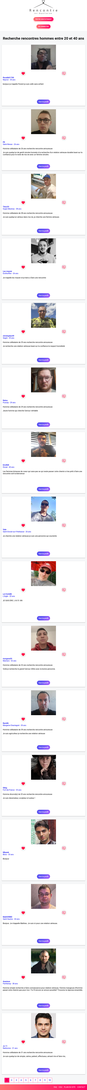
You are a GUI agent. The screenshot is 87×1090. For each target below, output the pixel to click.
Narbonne (7, 1048)
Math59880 (7, 917)
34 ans (17, 919)
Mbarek (6, 852)
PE (4, 142)
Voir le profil (43, 102)
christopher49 (8, 336)
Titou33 (6, 207)
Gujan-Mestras (9, 209)
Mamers (6, 661)
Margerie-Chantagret (11, 725)
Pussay (6, 402)
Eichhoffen (7, 273)
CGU (60, 1087)
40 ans (11, 467)
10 (50, 1080)
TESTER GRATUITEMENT (43, 19)
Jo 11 (5, 1046)
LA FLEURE (7, 594)
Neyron (6, 80)
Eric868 (6, 465)
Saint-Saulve (8, 919)
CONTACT (81, 1087)
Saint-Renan (7, 144)
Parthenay (7, 984)
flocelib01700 (8, 78)
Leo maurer (7, 271)
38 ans (18, 209)
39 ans (23, 725)
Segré (5, 338)
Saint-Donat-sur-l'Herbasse (13, 532)
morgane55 (7, 659)
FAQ (55, 1087)
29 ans (13, 402)
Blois (5, 854)
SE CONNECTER (43, 26)
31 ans (15, 1048)
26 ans (16, 144)
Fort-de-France (8, 790)
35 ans (12, 80)
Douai (5, 467)
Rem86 (6, 723)
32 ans (13, 661)
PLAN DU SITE (70, 1087)
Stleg (5, 788)
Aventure (6, 981)
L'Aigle (5, 596)
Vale (4, 529)
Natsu (5, 400)
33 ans (18, 790)
